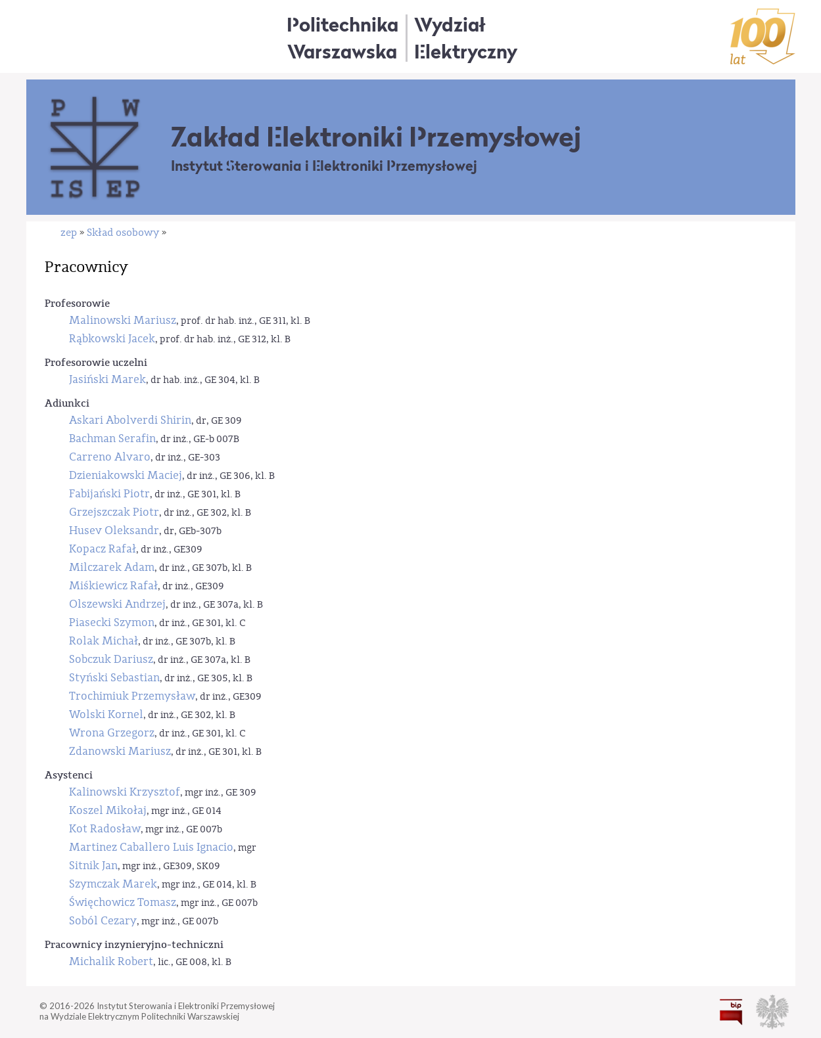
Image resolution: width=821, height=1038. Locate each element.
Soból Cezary (103, 921)
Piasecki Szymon (111, 622)
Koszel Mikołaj (108, 810)
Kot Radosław (105, 829)
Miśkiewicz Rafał (113, 586)
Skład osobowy (123, 232)
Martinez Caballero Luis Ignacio (151, 847)
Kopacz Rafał (102, 549)
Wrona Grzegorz (111, 733)
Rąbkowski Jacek (112, 339)
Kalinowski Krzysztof (124, 792)
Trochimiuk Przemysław (132, 696)
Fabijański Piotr (109, 494)
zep (68, 232)
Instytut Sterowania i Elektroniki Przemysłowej (324, 166)
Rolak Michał (103, 641)
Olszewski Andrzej (117, 604)
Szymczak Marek (113, 884)
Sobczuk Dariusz (111, 659)
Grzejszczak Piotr (114, 512)
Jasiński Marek (107, 379)
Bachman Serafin (112, 438)
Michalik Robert (111, 961)
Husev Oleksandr (114, 530)
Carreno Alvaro (110, 457)
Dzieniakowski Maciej (125, 475)
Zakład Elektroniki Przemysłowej (376, 136)
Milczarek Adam (111, 567)
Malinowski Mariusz (122, 320)
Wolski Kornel (106, 714)
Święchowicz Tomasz (122, 902)
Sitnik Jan (93, 865)
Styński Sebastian (114, 678)
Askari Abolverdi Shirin (130, 420)
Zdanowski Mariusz (120, 751)
